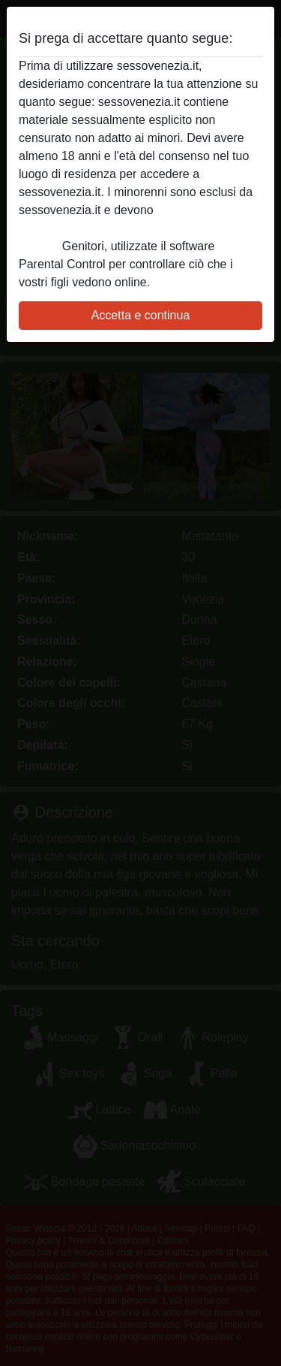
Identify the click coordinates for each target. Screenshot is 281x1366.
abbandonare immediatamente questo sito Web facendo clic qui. (131, 228)
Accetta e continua (140, 315)
